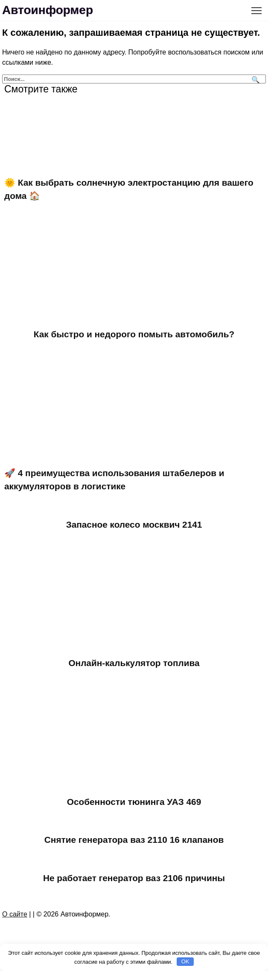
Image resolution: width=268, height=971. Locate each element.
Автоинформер (47, 10)
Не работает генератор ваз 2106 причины (134, 878)
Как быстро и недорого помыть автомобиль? (134, 334)
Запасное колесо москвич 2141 (134, 524)
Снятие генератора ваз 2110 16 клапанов (134, 840)
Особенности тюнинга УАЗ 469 (134, 802)
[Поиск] (254, 79)
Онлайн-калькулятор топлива (133, 663)
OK (185, 961)
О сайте (14, 914)
